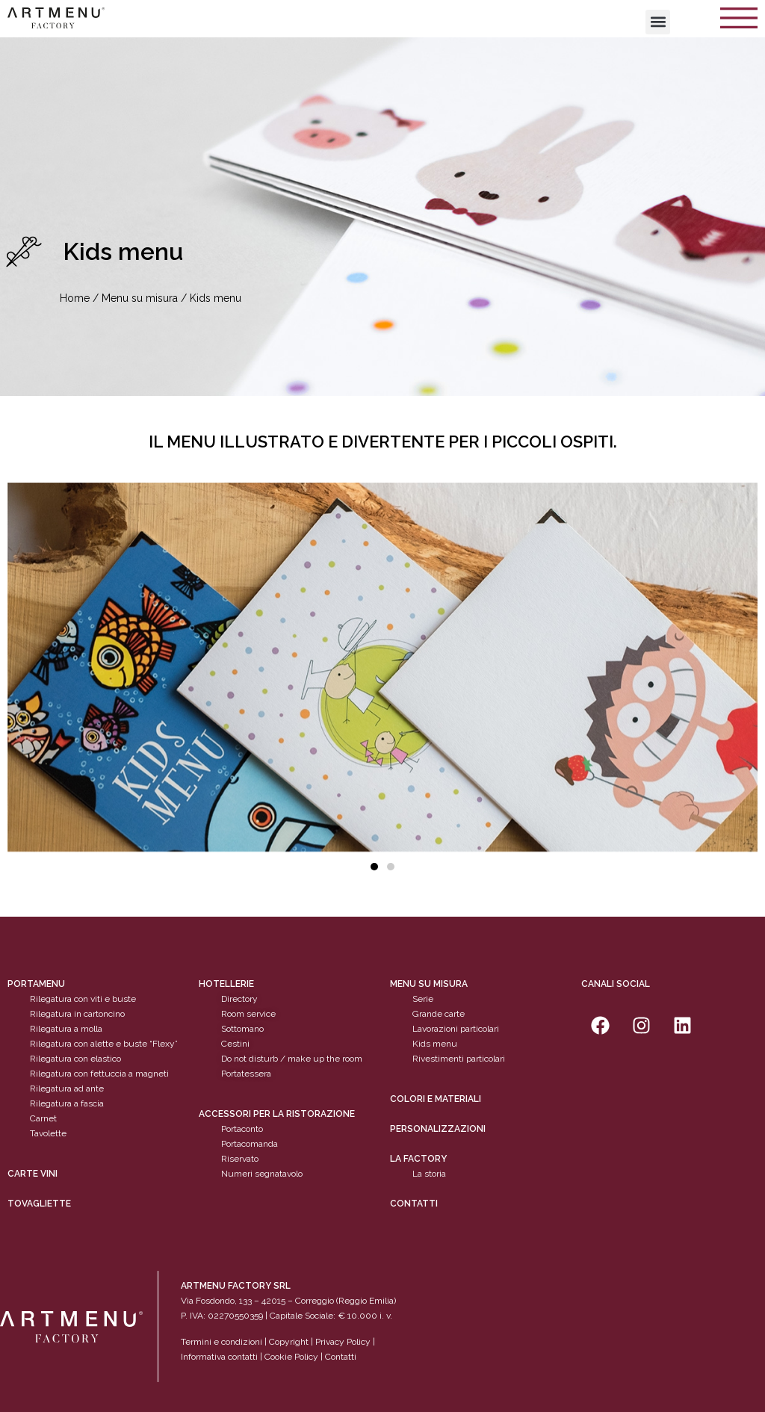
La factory (418, 1159)
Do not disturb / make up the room (291, 1058)
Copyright (289, 1342)
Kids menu (434, 1043)
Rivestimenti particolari (458, 1058)
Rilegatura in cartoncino (77, 1014)
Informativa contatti (219, 1356)
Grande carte (438, 1014)
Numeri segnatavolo (262, 1173)
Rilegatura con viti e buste (83, 999)
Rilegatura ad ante (67, 1088)
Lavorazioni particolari (455, 1029)
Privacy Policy (343, 1342)
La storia (429, 1173)
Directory (239, 999)
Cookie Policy (291, 1356)
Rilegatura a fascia (67, 1103)
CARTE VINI (32, 1173)
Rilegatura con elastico (75, 1058)
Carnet (43, 1118)
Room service (248, 1014)
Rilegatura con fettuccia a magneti (99, 1073)
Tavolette (48, 1133)
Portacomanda (249, 1144)
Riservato (239, 1159)
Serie (422, 999)
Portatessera (246, 1073)
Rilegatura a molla (66, 1029)
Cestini (235, 1043)
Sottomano (242, 1029)
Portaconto (242, 1129)
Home (75, 298)
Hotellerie (226, 984)
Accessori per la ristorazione (277, 1114)
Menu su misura (140, 298)
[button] (657, 22)
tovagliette (39, 1203)
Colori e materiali (435, 1099)
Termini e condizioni (222, 1342)
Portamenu (36, 984)
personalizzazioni (438, 1129)
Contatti (414, 1203)
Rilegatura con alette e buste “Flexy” (104, 1043)
